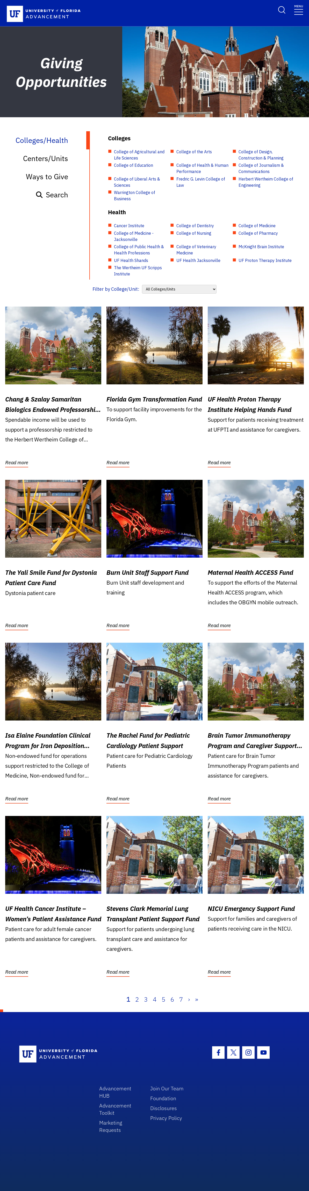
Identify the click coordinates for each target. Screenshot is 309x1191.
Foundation (163, 1098)
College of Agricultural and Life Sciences (139, 155)
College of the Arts (194, 151)
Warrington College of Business (134, 195)
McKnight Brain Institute (261, 246)
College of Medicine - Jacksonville (134, 236)
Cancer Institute (129, 225)
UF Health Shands (131, 260)
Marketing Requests (110, 1126)
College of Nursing (193, 233)
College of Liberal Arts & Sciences (137, 182)
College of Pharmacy (258, 233)
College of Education (133, 165)
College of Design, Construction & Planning (261, 155)
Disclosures (163, 1108)
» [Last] (196, 999)
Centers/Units (45, 158)
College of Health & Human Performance (202, 168)
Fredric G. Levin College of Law (200, 182)
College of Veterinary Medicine (196, 249)
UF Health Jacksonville (198, 260)
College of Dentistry (195, 225)
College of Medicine (257, 225)
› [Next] (189, 999)
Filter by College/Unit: (115, 289)
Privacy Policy (166, 1117)
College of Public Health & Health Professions (139, 249)
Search (51, 194)
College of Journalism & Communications (261, 168)
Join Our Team (167, 1088)
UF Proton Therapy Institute (265, 260)
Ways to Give (47, 176)
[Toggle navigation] (299, 9)
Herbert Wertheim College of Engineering (266, 182)
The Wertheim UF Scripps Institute (138, 270)
